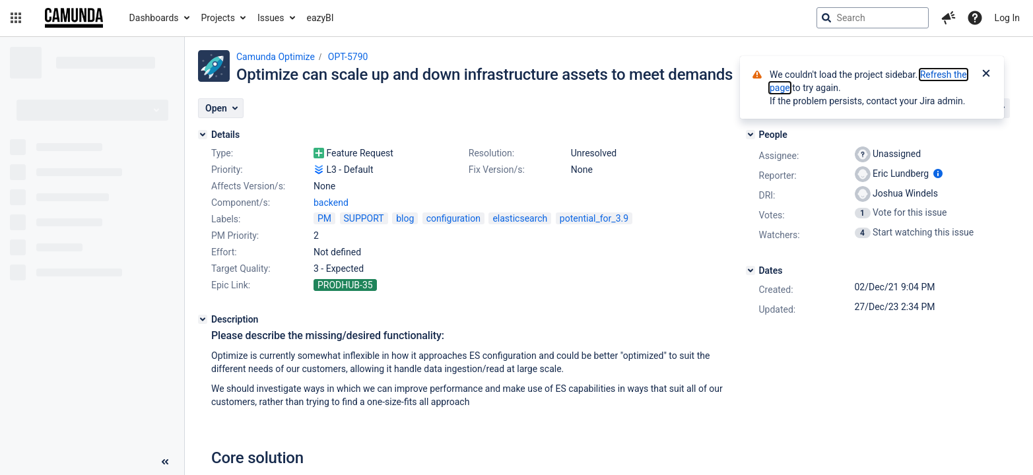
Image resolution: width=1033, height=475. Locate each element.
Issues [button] (270, 18)
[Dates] (750, 270)
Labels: (225, 219)
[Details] (202, 134)
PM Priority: (235, 235)
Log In (1007, 18)
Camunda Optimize (275, 56)
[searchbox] (872, 17)
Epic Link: (230, 285)
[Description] (202, 319)
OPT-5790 (348, 56)
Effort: (224, 252)
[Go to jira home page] (74, 18)
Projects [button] (218, 18)
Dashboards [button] (154, 18)
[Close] (986, 74)
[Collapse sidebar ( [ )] (165, 462)
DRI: (767, 195)
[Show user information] (938, 173)
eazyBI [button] (320, 18)
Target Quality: (241, 268)
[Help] (974, 17)
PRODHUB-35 (345, 285)
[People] (750, 134)
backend (331, 202)
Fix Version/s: (497, 169)
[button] (16, 18)
